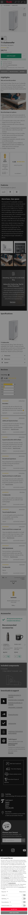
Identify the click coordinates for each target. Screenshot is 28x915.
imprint (4, 888)
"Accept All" (6, 877)
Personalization (5, 902)
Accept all (14, 909)
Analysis (3, 895)
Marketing (4, 898)
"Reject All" (15, 870)
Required (4, 891)
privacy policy (21, 887)
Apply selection (14, 912)
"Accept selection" (12, 882)
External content (6, 905)
